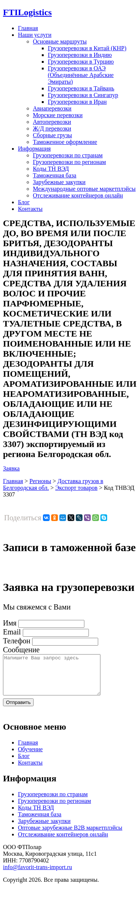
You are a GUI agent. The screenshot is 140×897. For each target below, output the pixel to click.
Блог (24, 202)
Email (12, 632)
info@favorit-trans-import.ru (37, 875)
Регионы (40, 481)
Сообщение (21, 650)
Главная (28, 28)
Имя (9, 623)
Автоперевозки (52, 122)
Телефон (16, 641)
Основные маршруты (60, 41)
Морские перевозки (58, 115)
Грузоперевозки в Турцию (81, 61)
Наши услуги (35, 35)
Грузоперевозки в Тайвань (81, 88)
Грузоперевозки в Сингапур (83, 95)
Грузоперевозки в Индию (80, 55)
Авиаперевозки (52, 108)
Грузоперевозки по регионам (69, 162)
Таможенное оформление (65, 142)
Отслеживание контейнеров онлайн (78, 195)
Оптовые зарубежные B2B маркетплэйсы (70, 835)
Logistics (27, 12)
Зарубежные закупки (59, 182)
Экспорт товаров (76, 488)
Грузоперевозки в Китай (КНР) (87, 48)
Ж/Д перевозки (52, 128)
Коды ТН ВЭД (51, 168)
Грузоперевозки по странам (68, 155)
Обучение (30, 757)
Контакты (30, 209)
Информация (34, 148)
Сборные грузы (52, 135)
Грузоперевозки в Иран (77, 102)
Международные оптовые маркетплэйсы (84, 189)
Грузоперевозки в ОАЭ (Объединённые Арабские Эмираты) (80, 75)
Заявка (11, 468)
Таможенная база (54, 175)
